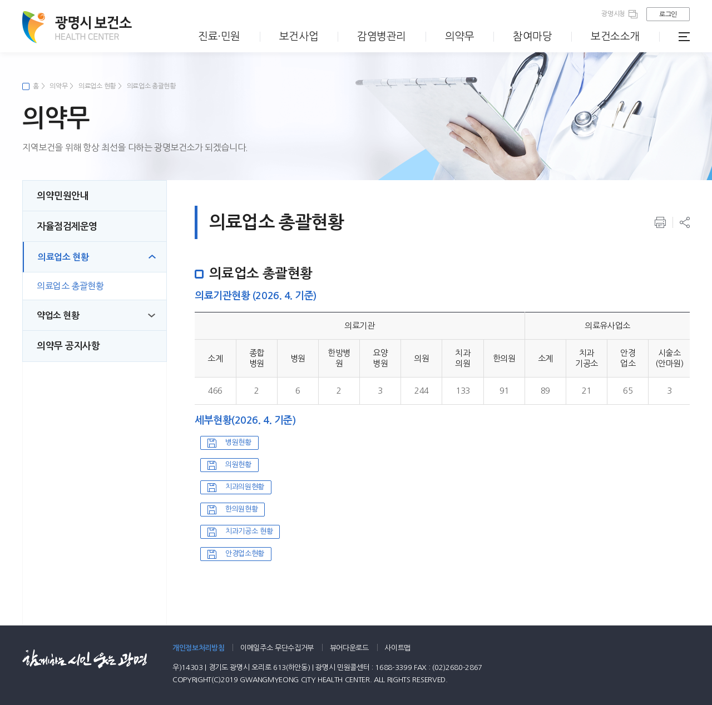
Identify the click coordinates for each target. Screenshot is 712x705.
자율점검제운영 (67, 226)
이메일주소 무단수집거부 (277, 648)
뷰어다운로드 (349, 648)
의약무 (459, 36)
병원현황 (238, 442)
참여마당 (532, 36)
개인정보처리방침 (198, 648)
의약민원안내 (62, 196)
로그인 (668, 14)
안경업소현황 (244, 553)
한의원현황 (241, 509)
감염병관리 (381, 36)
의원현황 (238, 464)
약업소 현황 (58, 315)
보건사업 (298, 36)
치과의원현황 (244, 486)
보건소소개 (615, 36)
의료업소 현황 (97, 86)
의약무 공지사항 (68, 346)
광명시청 (613, 14)
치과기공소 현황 (249, 531)
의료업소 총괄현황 (151, 86)
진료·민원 (219, 36)
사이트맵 (397, 648)
